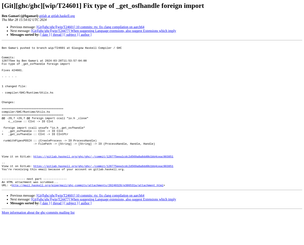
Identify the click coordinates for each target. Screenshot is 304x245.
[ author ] (85, 34)
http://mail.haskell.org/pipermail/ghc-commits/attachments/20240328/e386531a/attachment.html (87, 214)
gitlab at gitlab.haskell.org (57, 16)
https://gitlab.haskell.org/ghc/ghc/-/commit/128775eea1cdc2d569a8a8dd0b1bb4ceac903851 (103, 179)
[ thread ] (57, 34)
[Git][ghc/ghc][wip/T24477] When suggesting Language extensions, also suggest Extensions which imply (103, 31)
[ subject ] (71, 34)
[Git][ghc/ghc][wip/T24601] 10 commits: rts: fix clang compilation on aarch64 (90, 27)
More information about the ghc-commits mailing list (38, 241)
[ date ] (45, 34)
